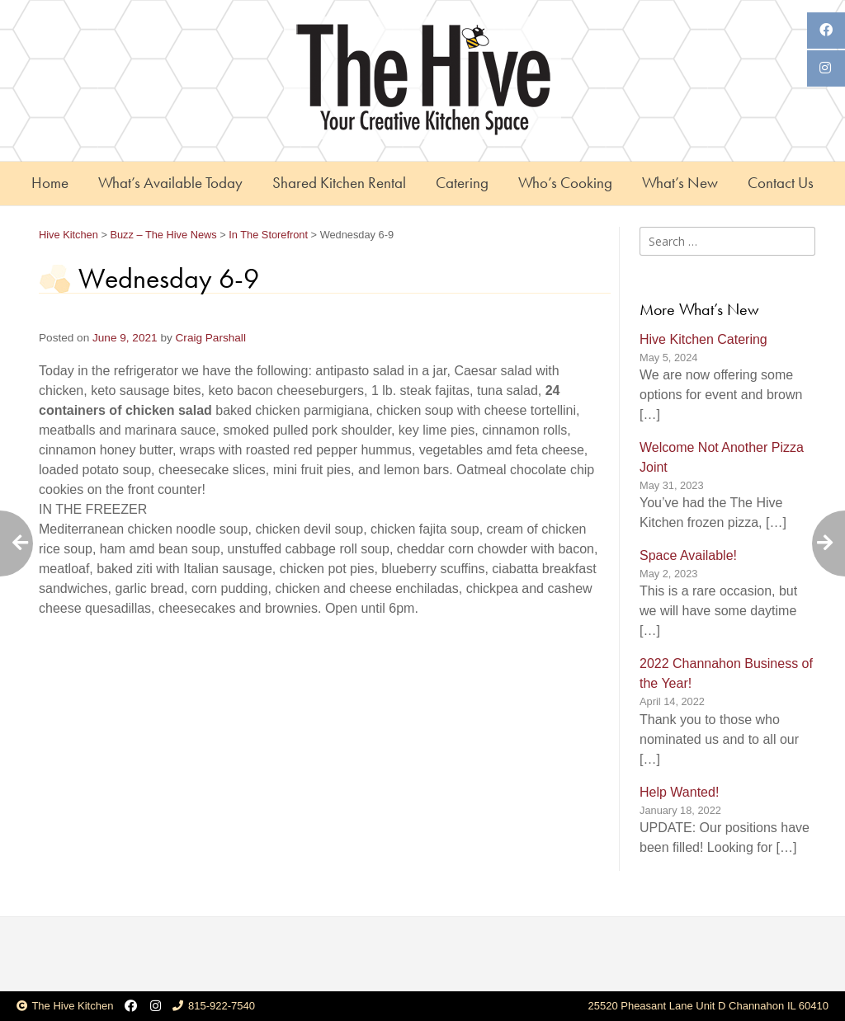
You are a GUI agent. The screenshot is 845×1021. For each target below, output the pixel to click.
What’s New (680, 182)
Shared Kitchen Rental (339, 182)
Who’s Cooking (565, 182)
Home (49, 182)
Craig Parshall (211, 338)
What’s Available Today (170, 182)
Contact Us (781, 182)
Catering (462, 182)
